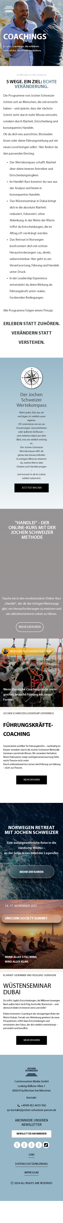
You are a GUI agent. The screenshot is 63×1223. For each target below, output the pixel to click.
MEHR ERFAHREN (31, 872)
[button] (54, 9)
